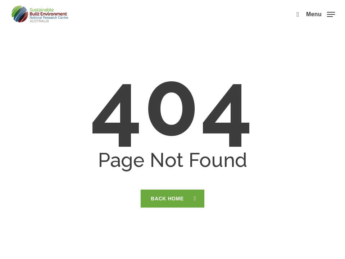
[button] (320, 13)
